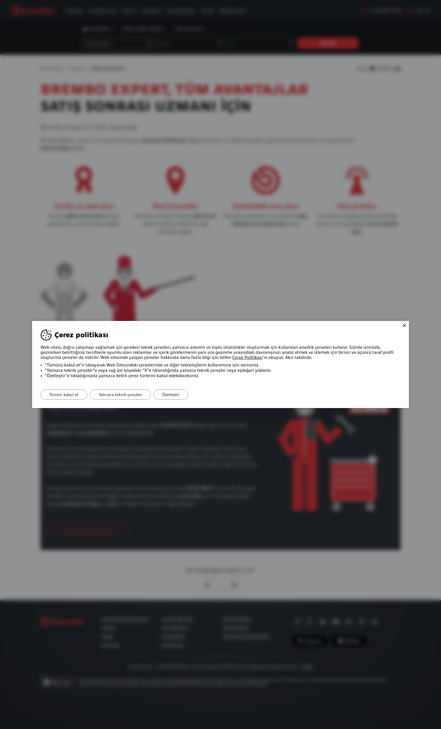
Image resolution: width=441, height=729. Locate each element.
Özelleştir (170, 394)
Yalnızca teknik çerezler (120, 394)
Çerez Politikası (247, 357)
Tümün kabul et (63, 394)
